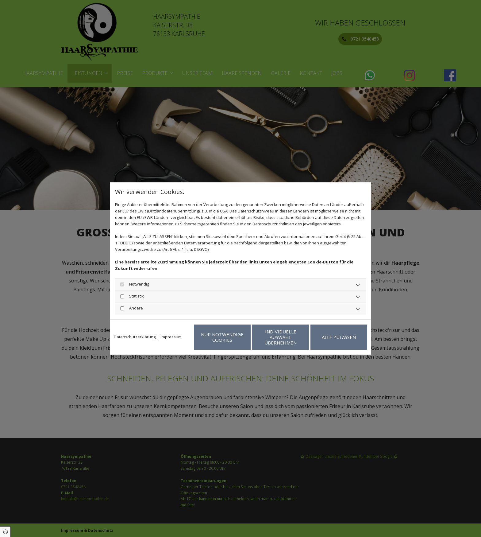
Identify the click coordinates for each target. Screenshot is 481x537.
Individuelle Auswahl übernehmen (280, 337)
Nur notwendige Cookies (222, 337)
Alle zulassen (339, 337)
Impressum (171, 337)
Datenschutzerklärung (135, 337)
